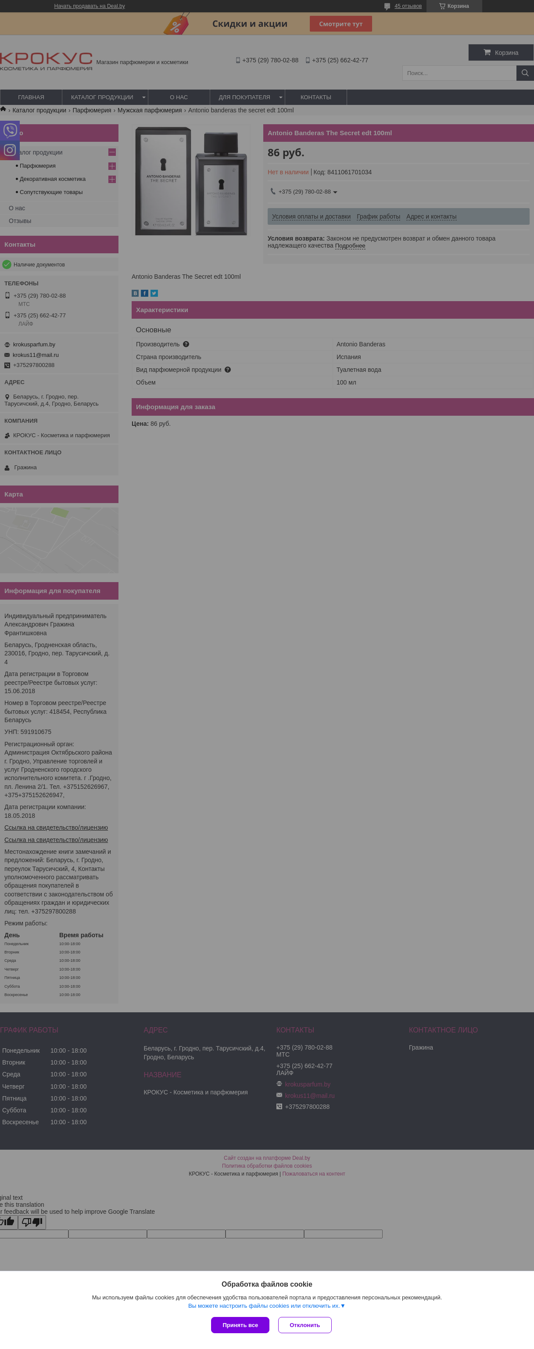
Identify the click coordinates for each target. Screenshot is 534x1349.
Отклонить (305, 1325)
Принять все (240, 1325)
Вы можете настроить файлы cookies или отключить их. (264, 1305)
